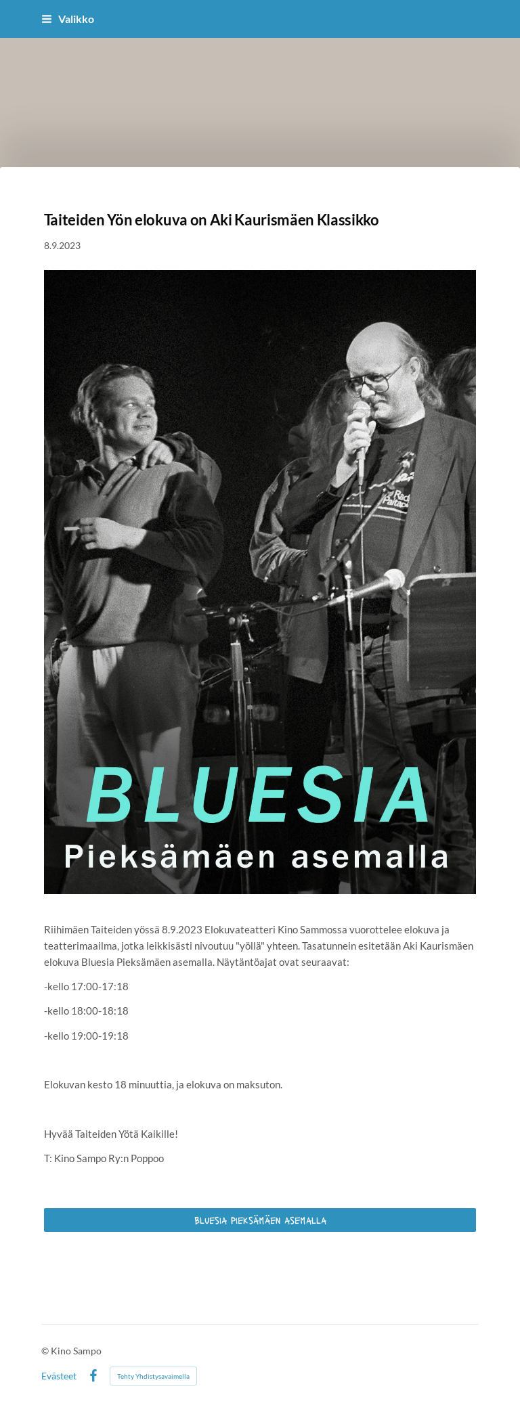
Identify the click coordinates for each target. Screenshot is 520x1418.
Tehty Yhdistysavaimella (153, 1376)
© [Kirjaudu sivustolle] (46, 1350)
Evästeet (59, 1376)
